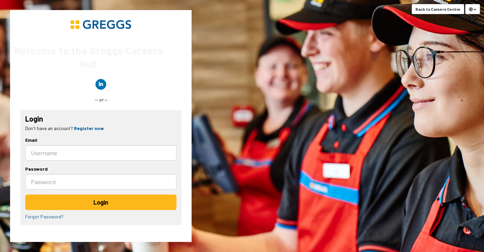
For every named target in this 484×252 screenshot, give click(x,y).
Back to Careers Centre (437, 9)
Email (31, 140)
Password (36, 169)
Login (100, 202)
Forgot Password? (44, 216)
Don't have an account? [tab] (64, 128)
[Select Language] (472, 9)
